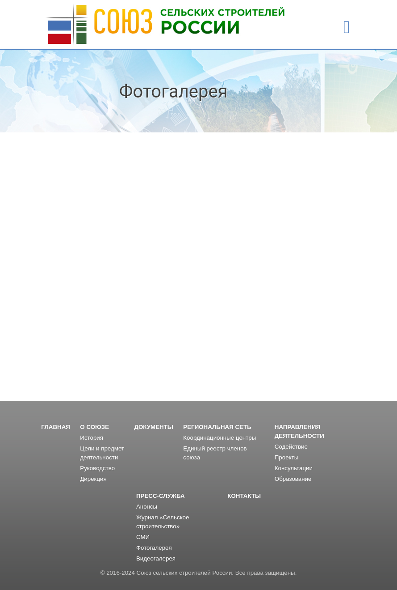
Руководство (97, 468)
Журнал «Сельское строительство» (162, 522)
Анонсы (146, 506)
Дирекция (93, 478)
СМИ (143, 537)
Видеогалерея (156, 558)
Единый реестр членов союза (215, 453)
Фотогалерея (154, 547)
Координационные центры (219, 437)
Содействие (291, 446)
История (91, 437)
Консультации (294, 468)
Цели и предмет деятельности (102, 453)
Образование (293, 478)
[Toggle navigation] (347, 27)
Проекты (286, 457)
